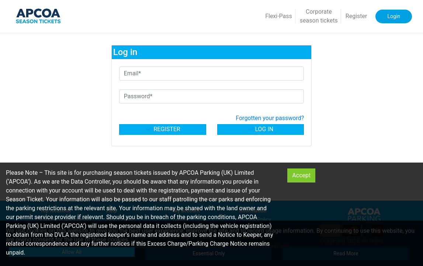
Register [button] (356, 16)
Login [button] (393, 16)
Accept (301, 175)
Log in (261, 129)
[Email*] (211, 73)
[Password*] (211, 96)
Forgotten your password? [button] (270, 118)
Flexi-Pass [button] (278, 16)
